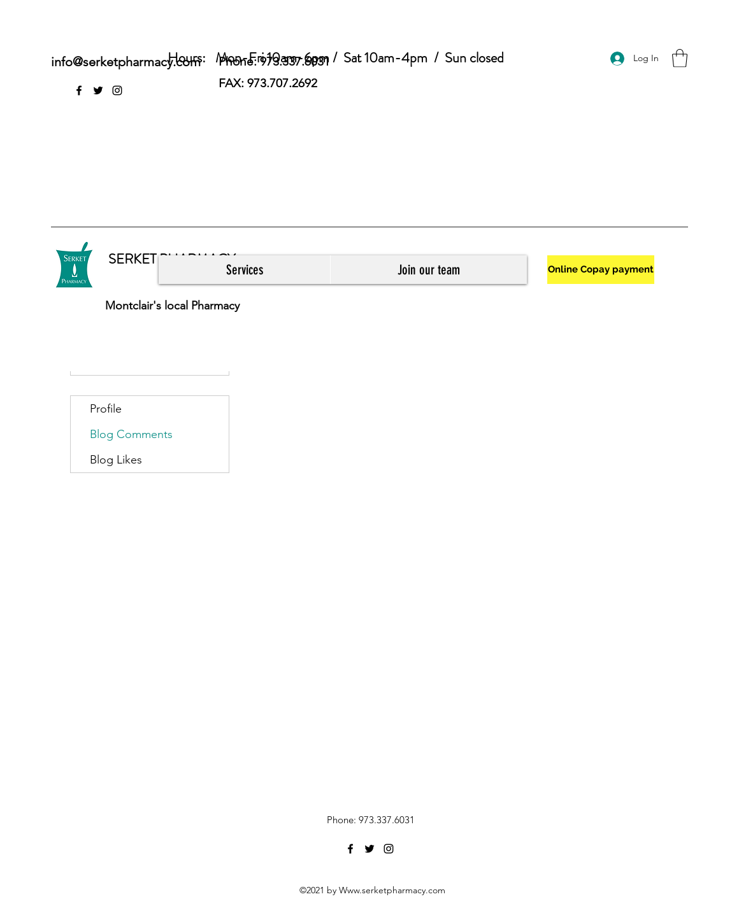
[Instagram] (117, 90)
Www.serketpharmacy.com (392, 890)
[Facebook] (79, 90)
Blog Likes (116, 460)
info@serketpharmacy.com (126, 61)
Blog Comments (131, 434)
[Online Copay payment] (600, 269)
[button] (679, 58)
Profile (106, 409)
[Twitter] (98, 90)
